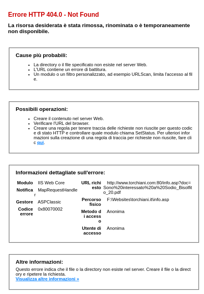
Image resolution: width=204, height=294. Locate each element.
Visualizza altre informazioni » (47, 278)
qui (40, 142)
